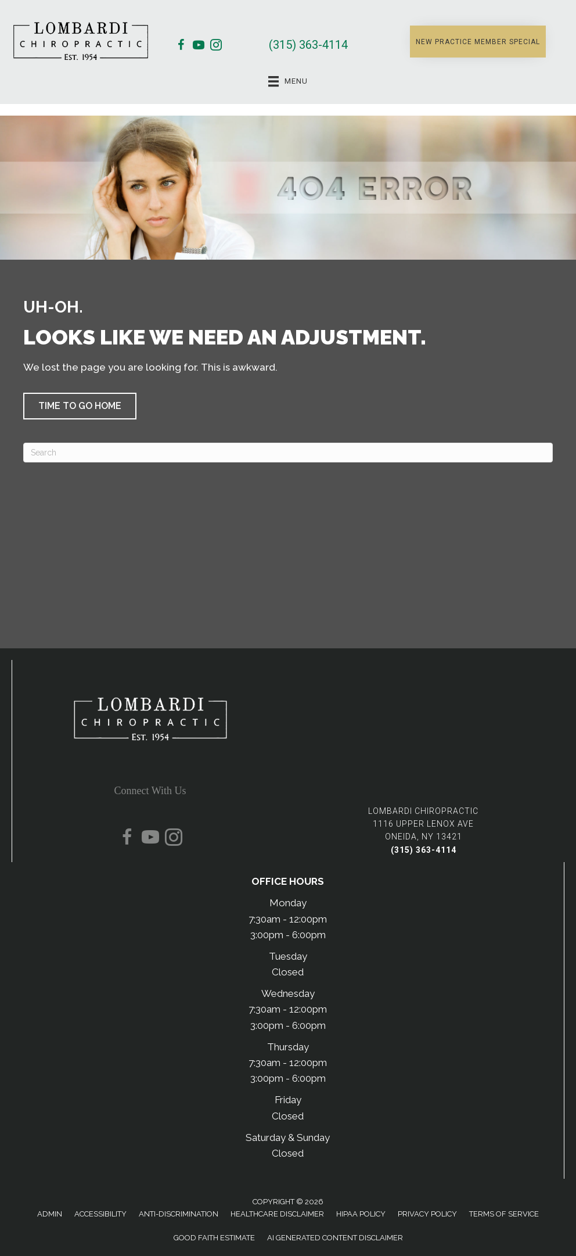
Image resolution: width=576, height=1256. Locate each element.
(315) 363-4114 (308, 45)
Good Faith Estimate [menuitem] (214, 1237)
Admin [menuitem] (49, 1214)
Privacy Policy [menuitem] (427, 1214)
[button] (478, 42)
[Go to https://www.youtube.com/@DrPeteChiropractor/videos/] (198, 47)
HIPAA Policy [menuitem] (361, 1214)
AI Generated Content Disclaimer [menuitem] (335, 1237)
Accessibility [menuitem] (100, 1214)
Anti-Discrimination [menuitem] (178, 1214)
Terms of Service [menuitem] (504, 1214)
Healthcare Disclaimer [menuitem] (277, 1214)
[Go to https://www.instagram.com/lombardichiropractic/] (216, 47)
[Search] (288, 452)
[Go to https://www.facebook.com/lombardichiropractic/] (181, 47)
